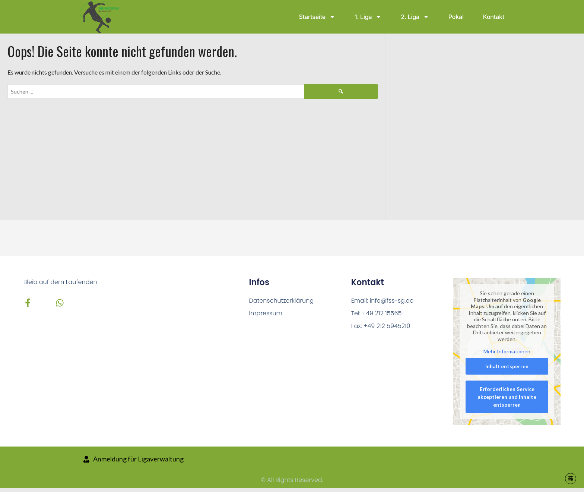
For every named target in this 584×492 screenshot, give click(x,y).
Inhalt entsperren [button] (507, 366)
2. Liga (415, 17)
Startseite (317, 17)
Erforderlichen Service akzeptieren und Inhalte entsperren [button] (506, 396)
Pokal (456, 16)
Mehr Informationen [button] (506, 351)
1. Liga (368, 17)
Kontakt (493, 16)
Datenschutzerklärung (281, 300)
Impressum (265, 313)
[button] (16, 475)
